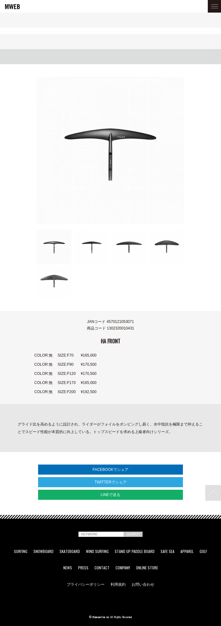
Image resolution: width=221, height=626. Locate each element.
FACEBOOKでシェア (110, 469)
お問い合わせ (143, 584)
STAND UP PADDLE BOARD (135, 551)
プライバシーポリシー (86, 584)
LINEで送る (111, 495)
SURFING (20, 551)
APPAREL (187, 551)
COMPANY (123, 568)
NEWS (67, 568)
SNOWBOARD (43, 551)
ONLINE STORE (147, 568)
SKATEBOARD (70, 551)
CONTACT (102, 568)
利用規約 (118, 584)
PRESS (83, 568)
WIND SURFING (97, 551)
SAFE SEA (167, 551)
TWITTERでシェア (110, 482)
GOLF (203, 551)
